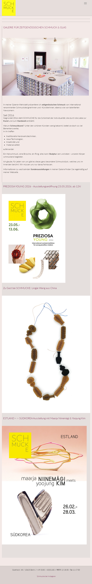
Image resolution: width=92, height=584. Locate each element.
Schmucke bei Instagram (46, 576)
